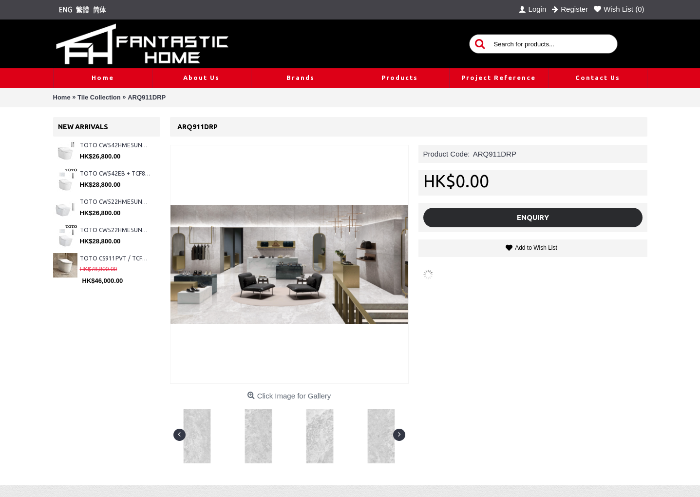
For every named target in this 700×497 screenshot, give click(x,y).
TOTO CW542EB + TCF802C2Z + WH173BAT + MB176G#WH (115, 173)
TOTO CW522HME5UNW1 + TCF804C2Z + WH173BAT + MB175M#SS (115, 202)
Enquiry (533, 217)
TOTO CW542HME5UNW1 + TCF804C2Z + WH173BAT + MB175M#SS (115, 145)
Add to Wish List (536, 247)
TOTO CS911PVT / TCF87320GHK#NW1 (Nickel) (115, 258)
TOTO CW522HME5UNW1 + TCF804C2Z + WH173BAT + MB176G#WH (115, 230)
